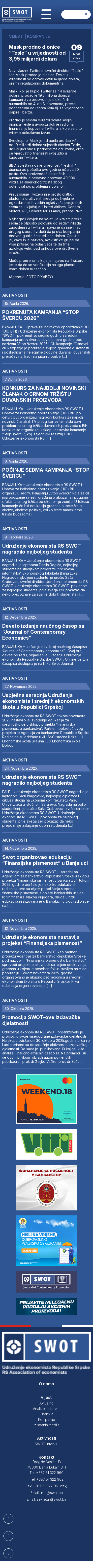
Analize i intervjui (46, 1408)
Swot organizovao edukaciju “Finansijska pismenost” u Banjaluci (45, 860)
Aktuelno (46, 1403)
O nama (46, 1383)
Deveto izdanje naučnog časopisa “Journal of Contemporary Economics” (43, 632)
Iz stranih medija (46, 1425)
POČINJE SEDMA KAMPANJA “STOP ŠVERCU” (46, 473)
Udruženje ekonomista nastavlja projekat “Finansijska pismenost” (42, 940)
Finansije (46, 1414)
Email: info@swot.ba (47, 1493)
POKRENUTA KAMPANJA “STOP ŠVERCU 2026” (40, 315)
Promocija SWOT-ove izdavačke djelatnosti (41, 1020)
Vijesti (47, 1397)
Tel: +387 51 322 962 (46, 1479)
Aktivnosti (14, 295)
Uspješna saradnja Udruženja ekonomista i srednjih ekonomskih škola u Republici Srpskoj (43, 701)
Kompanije (46, 1419)
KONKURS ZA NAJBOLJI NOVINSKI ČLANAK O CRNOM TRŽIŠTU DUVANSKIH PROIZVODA (44, 394)
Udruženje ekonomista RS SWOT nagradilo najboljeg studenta (41, 549)
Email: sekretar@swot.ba (46, 1499)
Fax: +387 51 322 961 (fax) (46, 1486)
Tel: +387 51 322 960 (46, 1473)
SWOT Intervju (46, 1444)
